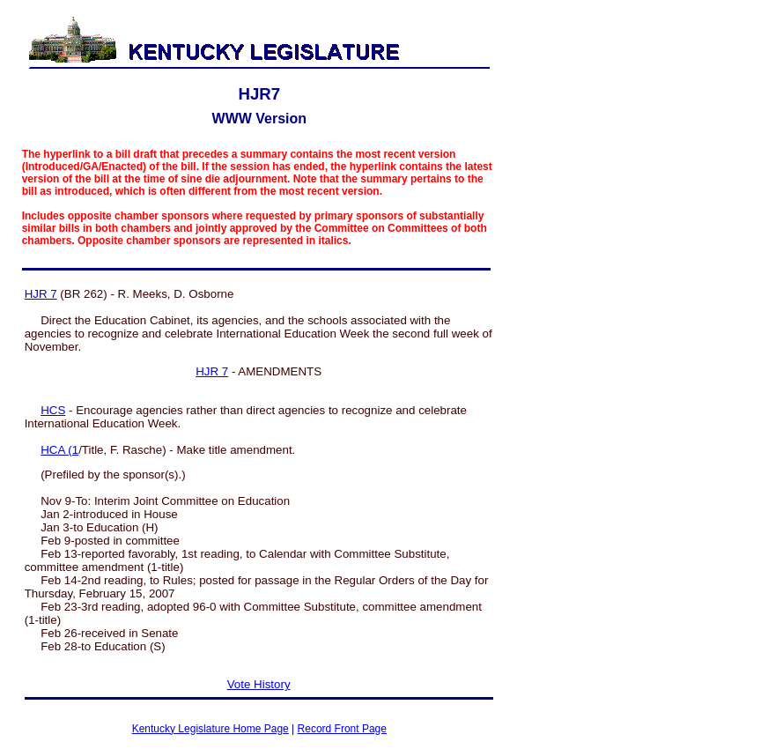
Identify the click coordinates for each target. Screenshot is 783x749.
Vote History (259, 684)
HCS (53, 410)
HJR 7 (41, 293)
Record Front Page (342, 729)
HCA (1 (59, 449)
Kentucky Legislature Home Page (210, 729)
